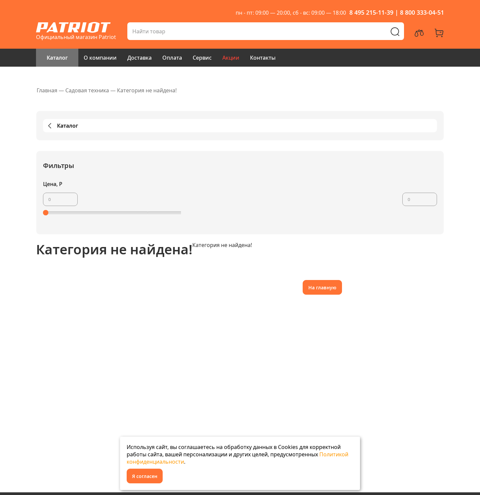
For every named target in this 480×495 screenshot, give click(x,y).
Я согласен (144, 476)
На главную (322, 287)
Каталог (57, 57)
